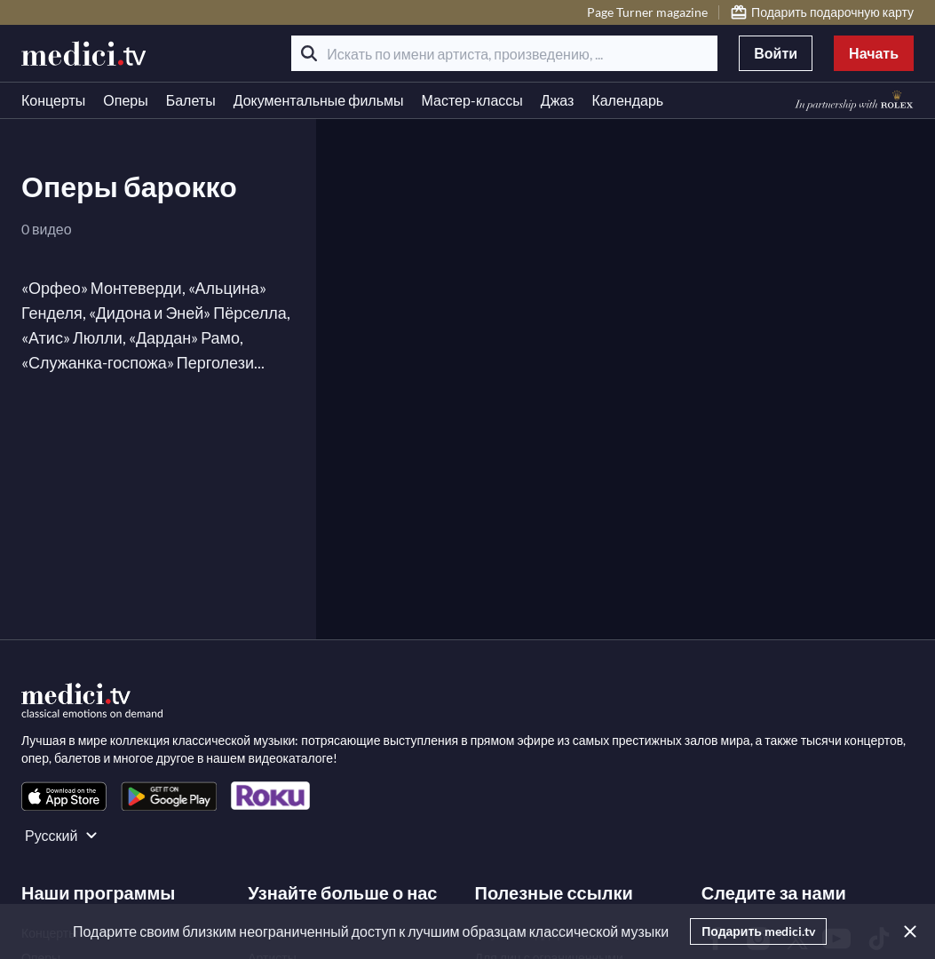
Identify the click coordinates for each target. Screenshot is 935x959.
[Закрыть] (906, 931)
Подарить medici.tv (758, 931)
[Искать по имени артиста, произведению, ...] (504, 53)
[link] (64, 796)
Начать (874, 52)
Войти (775, 52)
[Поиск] (309, 53)
